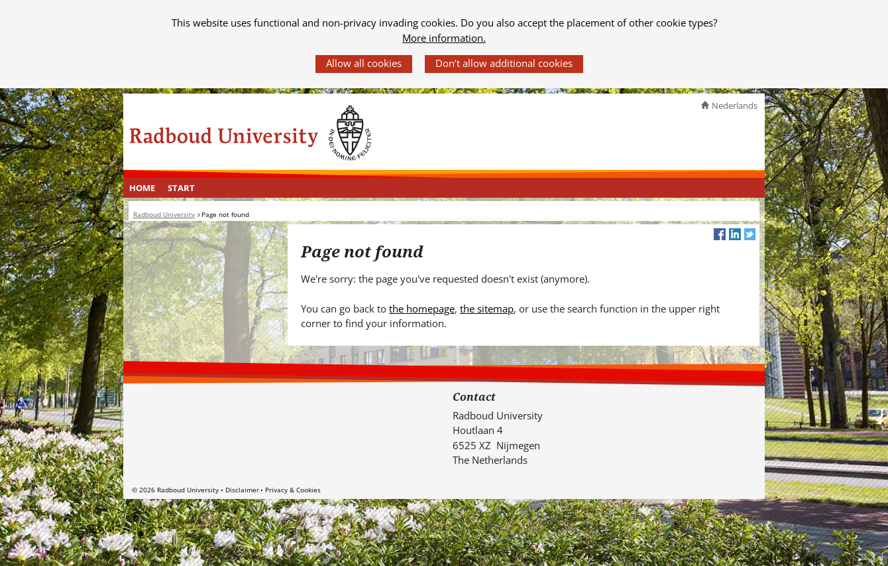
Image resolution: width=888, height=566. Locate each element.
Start (181, 188)
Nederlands (734, 105)
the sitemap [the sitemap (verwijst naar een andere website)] (487, 308)
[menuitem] (142, 188)
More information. (444, 37)
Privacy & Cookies (293, 489)
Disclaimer (242, 489)
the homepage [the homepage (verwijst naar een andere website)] (422, 308)
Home (142, 188)
